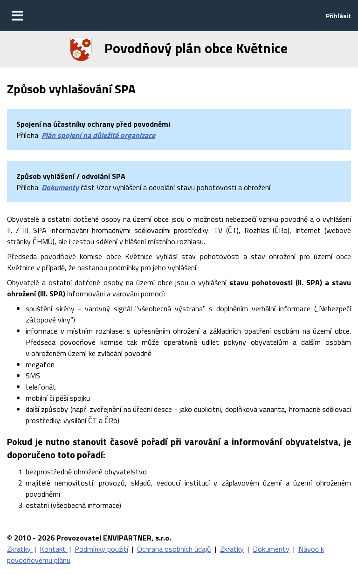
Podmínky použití (101, 548)
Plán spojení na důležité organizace (98, 135)
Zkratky (20, 548)
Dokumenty (60, 187)
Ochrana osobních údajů (174, 548)
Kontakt (54, 548)
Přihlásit (338, 16)
